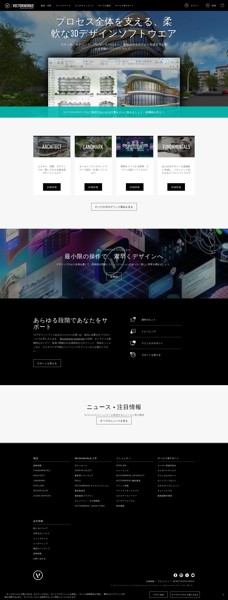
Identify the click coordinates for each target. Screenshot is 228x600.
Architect (39, 475)
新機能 (114, 276)
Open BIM (121, 465)
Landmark (39, 480)
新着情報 (37, 465)
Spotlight (39, 485)
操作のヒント (143, 319)
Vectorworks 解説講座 (128, 480)
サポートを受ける (47, 363)
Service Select (83, 470)
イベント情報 (122, 485)
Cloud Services (42, 495)
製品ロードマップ (41, 548)
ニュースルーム (40, 538)
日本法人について (41, 533)
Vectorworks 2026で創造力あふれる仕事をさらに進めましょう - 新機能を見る (114, 112)
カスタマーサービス (167, 470)
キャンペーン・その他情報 (87, 500)
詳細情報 (52, 187)
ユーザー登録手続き (167, 465)
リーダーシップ (40, 543)
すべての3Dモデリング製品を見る (114, 206)
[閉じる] (223, 594)
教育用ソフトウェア (84, 475)
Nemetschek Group (184, 581)
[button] (191, 5)
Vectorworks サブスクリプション (92, 485)
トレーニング (143, 331)
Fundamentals (41, 470)
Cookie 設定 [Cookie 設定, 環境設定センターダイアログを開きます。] (158, 594)
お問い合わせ (39, 558)
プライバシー (163, 581)
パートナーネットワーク (127, 490)
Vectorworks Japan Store (90, 505)
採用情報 (37, 553)
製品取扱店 (80, 490)
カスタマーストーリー (126, 495)
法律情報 (150, 581)
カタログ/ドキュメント (168, 485)
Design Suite (40, 490)
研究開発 (120, 505)
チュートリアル (165, 490)
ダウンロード (81, 465)
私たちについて (40, 528)
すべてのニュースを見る (114, 420)
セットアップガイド (167, 480)
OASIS (78, 480)
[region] (114, 595)
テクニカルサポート (146, 343)
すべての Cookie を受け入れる (185, 594)
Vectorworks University (72, 338)
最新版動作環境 (165, 495)
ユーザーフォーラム (125, 500)
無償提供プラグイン (84, 495)
